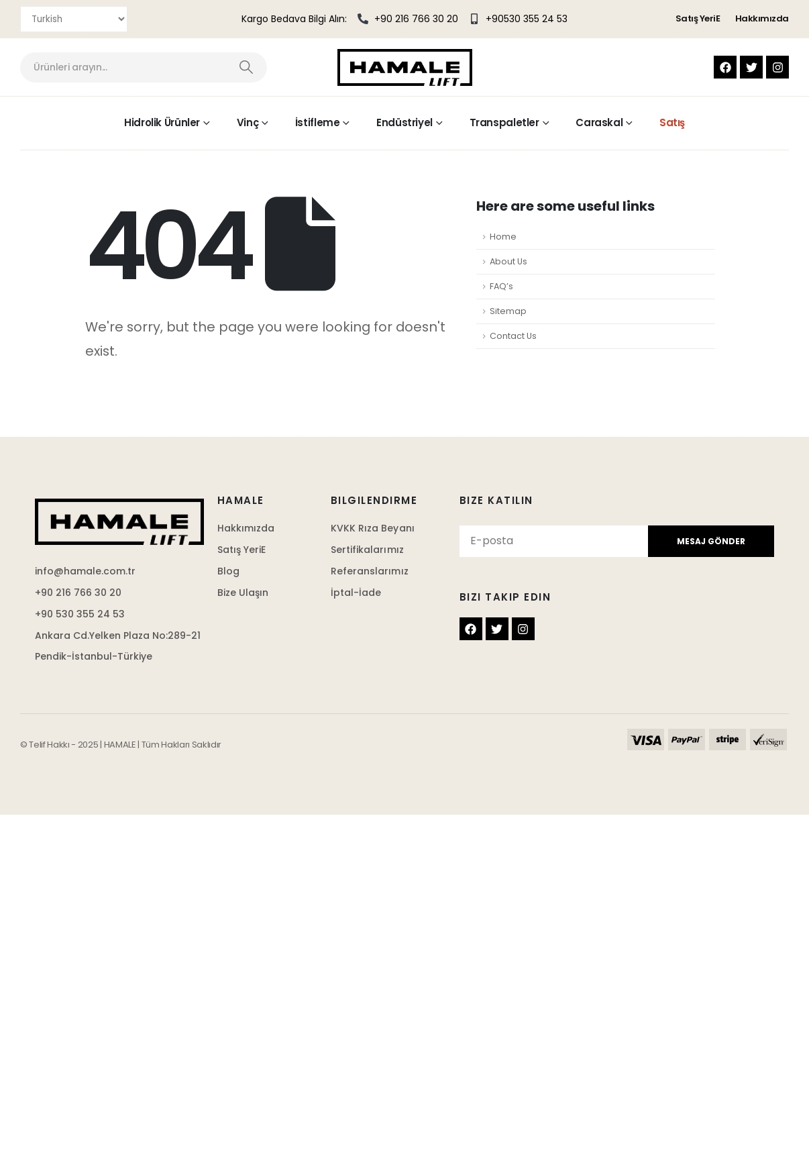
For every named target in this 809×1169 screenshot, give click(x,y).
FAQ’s (501, 286)
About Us (508, 261)
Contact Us (513, 336)
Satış (672, 122)
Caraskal (599, 122)
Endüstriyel (404, 122)
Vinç (248, 122)
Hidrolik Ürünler (162, 122)
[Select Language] (73, 19)
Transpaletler (504, 122)
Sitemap (508, 311)
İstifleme (317, 122)
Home (503, 236)
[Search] (246, 67)
